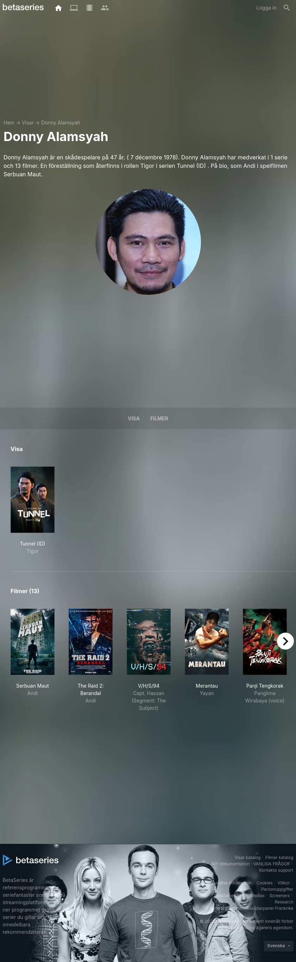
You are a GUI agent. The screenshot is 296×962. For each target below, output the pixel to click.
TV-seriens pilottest (221, 908)
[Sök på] (287, 8)
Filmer (159, 418)
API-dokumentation (230, 863)
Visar (28, 123)
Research (284, 902)
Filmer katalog (279, 857)
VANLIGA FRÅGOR (271, 863)
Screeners (279, 895)
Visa (134, 418)
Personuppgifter (277, 889)
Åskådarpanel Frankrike (270, 908)
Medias (257, 895)
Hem (9, 123)
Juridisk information (232, 882)
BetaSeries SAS (229, 895)
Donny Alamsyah (60, 123)
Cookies (265, 882)
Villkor (283, 882)
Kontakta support (276, 870)
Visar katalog (247, 857)
